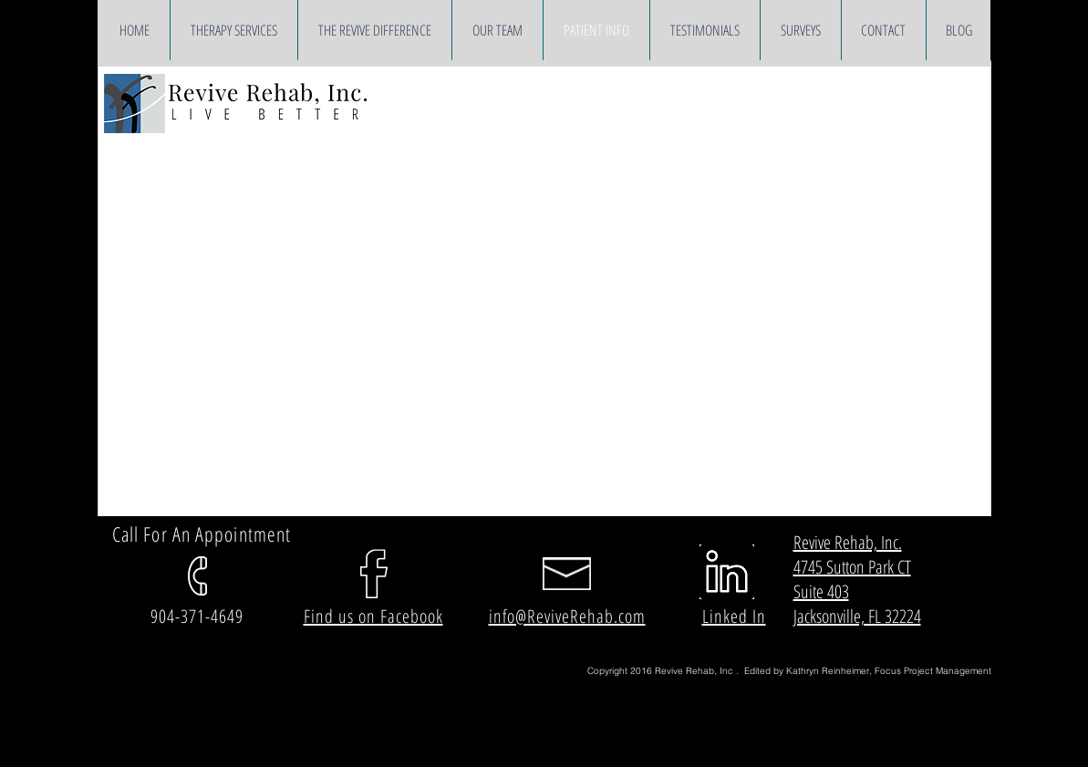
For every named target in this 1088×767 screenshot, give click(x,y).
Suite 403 (821, 591)
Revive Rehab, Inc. (847, 542)
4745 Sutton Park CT (852, 567)
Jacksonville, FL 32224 (857, 616)
